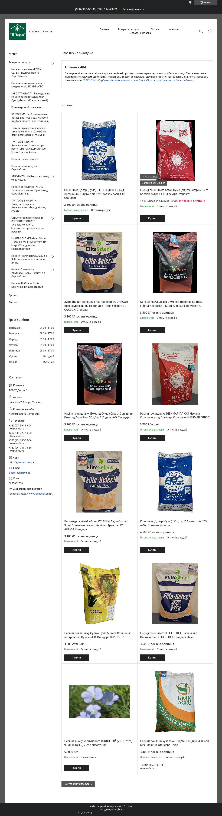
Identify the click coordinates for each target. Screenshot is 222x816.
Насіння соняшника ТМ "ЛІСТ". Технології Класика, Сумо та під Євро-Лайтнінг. (29, 190)
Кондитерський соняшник (26, 107)
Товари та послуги (128, 29)
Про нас (155, 29)
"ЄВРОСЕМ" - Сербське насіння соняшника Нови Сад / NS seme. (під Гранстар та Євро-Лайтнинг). (139, 80)
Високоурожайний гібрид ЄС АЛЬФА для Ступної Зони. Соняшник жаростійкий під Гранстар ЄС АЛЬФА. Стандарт (96, 525)
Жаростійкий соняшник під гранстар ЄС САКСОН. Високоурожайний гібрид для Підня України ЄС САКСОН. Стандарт (96, 305)
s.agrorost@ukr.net (19, 472)
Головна (104, 29)
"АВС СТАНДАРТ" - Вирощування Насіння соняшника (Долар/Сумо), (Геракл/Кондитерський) (30, 97)
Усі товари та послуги (77, 784)
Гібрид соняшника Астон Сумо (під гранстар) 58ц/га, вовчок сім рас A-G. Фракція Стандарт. (174, 192)
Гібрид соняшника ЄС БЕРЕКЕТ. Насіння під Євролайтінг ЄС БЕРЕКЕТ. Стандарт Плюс (168, 635)
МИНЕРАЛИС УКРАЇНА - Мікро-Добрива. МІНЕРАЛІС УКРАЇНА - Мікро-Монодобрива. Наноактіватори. (29, 243)
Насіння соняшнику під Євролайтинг (24, 168)
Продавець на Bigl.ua (111, 809)
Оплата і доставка (140, 33)
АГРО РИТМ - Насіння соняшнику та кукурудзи (30, 178)
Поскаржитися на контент (105, 812)
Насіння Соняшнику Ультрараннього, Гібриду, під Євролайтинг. (28, 273)
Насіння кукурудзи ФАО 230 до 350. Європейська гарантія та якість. (29, 259)
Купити (77, 218)
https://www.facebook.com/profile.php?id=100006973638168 (37, 493)
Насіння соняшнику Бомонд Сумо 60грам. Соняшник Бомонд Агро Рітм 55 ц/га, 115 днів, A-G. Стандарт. (98, 415)
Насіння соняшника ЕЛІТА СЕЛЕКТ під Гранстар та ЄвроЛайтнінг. (26, 73)
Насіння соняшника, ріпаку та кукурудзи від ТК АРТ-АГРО (28, 85)
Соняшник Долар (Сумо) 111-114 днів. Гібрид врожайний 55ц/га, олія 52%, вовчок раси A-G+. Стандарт (95, 194)
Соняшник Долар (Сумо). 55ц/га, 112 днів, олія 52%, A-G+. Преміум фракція (174, 523)
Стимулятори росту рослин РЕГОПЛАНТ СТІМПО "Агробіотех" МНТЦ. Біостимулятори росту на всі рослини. (27, 224)
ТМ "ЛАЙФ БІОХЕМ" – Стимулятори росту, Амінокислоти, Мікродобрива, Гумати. (28, 205)
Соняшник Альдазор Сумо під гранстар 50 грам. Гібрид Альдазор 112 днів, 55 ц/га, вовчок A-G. (171, 303)
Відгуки (13, 302)
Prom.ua (128, 806)
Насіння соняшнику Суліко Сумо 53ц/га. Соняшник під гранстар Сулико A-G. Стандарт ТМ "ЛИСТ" (97, 635)
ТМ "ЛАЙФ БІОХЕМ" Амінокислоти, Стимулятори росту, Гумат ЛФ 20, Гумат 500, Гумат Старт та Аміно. (28, 147)
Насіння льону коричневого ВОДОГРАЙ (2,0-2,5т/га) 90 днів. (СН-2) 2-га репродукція (98, 743)
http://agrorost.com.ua (21, 462)
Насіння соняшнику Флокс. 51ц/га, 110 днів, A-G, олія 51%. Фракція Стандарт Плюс (174, 743)
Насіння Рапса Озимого (24, 159)
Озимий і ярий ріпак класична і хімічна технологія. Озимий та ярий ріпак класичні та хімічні (29, 131)
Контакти (174, 29)
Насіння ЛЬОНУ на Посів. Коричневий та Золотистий (27, 285)
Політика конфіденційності (133, 812)
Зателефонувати (133, 9)
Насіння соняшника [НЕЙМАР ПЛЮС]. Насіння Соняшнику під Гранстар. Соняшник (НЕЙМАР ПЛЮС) (175, 415)
